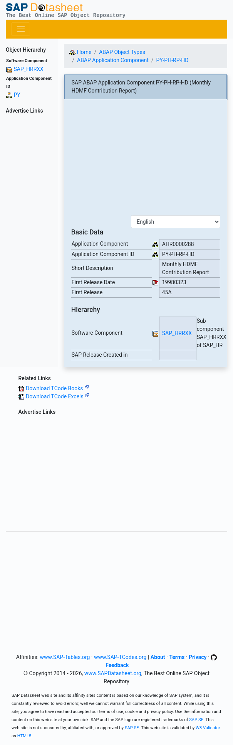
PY (16, 95)
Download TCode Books (57, 388)
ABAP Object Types (122, 52)
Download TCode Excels (57, 396)
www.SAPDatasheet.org (112, 673)
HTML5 (24, 735)
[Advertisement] (29, 232)
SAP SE (196, 719)
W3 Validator (208, 727)
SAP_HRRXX (28, 69)
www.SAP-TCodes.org (120, 657)
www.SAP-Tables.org (65, 657)
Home (80, 52)
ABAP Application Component (113, 60)
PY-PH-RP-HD (172, 60)
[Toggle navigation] (20, 29)
